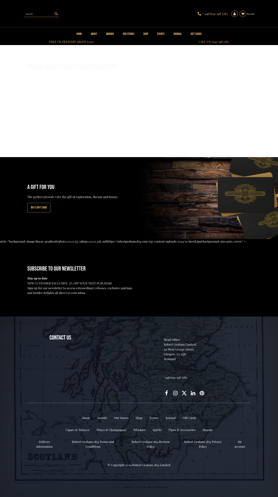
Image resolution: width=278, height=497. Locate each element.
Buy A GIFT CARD (39, 207)
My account (239, 444)
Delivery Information (44, 444)
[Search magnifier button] (56, 14)
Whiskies (140, 430)
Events (161, 34)
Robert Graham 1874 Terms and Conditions (93, 444)
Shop (145, 34)
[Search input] (39, 14)
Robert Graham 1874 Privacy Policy (203, 444)
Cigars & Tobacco (77, 430)
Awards (110, 34)
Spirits (157, 430)
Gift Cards (196, 34)
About (94, 34)
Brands (207, 430)
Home (79, 34)
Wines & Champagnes (111, 430)
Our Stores (128, 34)
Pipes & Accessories (182, 430)
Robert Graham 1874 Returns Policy (151, 444)
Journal (177, 34)
